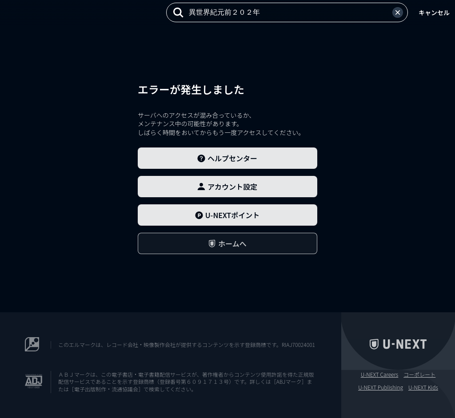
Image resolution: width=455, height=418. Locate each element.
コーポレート (419, 374)
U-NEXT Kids (423, 387)
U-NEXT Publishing (380, 387)
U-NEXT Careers (380, 374)
